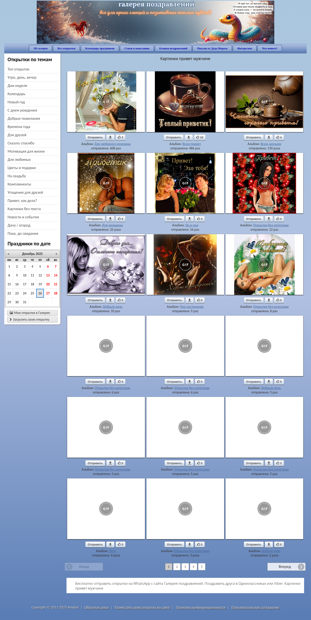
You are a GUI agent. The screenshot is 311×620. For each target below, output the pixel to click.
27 (48, 293)
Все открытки (66, 48)
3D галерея (40, 48)
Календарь (16, 93)
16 (17, 284)
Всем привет (191, 144)
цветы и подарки (22, 167)
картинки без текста (24, 208)
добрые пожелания (24, 118)
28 (55, 293)
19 (40, 284)
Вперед (285, 566)
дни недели (17, 85)
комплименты (19, 184)
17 (24, 284)
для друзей (17, 135)
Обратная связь (97, 607)
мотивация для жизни (26, 151)
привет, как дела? (22, 200)
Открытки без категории (271, 225)
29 (9, 302)
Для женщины (112, 225)
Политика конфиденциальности (200, 607)
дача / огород (19, 225)
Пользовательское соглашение (255, 607)
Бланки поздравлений (173, 48)
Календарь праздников (99, 48)
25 (32, 293)
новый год (16, 102)
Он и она (191, 225)
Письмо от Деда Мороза (212, 48)
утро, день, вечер (22, 77)
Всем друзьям (271, 144)
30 (17, 302)
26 (40, 293)
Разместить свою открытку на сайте (142, 607)
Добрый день (112, 307)
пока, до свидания (23, 233)
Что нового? (269, 48)
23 (17, 293)
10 (24, 275)
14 (55, 275)
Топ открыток (18, 69)
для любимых (19, 159)
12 (40, 275)
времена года (19, 126)
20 (48, 284)
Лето (112, 551)
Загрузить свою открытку (29, 319)
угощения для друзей (25, 192)
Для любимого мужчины (112, 144)
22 (9, 293)
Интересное (244, 48)
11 (32, 275)
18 (32, 284)
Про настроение (192, 307)
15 (9, 284)
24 (24, 293)
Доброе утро (271, 551)
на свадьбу (17, 176)
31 (24, 302)
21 (55, 284)
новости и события (23, 217)
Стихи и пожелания (136, 48)
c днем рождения (22, 110)
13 (48, 275)
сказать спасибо (21, 143)
